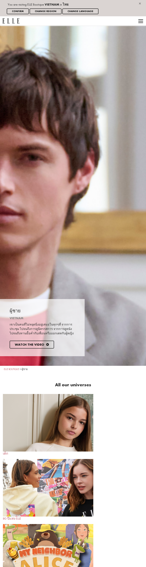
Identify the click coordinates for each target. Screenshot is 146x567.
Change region (45, 11)
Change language (80, 11)
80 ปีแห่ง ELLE (48, 489)
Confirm (18, 11)
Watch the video (32, 344)
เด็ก (48, 424)
